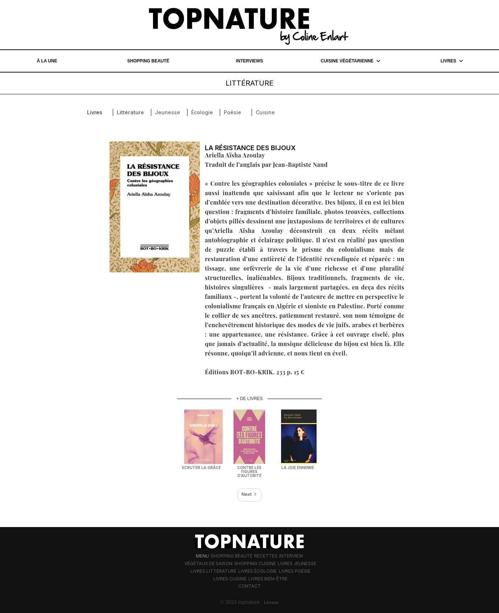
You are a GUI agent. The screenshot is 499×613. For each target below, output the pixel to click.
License (271, 602)
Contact (249, 586)
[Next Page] (249, 495)
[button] (350, 61)
